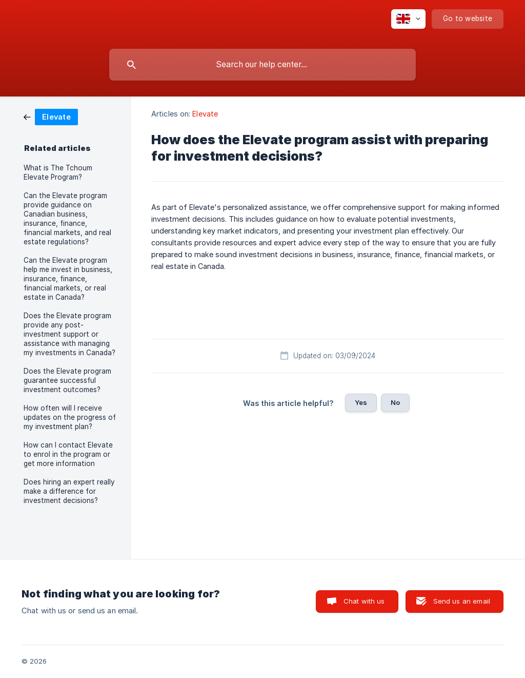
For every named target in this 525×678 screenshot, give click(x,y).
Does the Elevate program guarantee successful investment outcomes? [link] (67, 380)
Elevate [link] (205, 113)
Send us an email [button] (461, 601)
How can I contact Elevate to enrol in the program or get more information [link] (68, 454)
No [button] (395, 402)
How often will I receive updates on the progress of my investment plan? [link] (70, 417)
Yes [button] (361, 402)
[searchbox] (262, 65)
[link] (51, 116)
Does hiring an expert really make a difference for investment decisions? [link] (69, 491)
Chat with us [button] (364, 601)
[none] (408, 19)
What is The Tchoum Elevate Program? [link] (58, 172)
